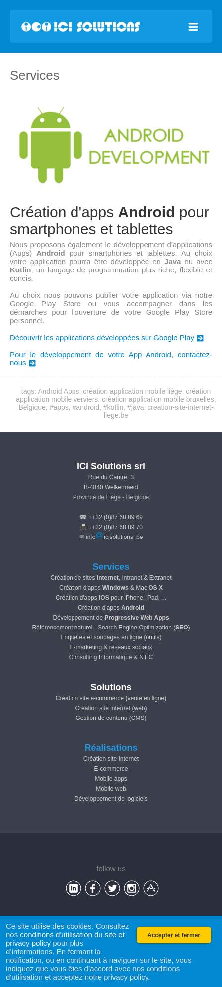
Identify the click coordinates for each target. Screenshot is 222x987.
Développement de (111, 617)
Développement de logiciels (111, 798)
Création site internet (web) (111, 708)
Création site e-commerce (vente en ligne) (111, 698)
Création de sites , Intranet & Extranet (110, 577)
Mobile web (111, 788)
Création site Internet (111, 758)
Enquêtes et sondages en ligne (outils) (110, 637)
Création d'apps (111, 607)
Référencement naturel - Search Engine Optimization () (111, 627)
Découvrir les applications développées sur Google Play (107, 337)
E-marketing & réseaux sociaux (111, 647)
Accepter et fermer (174, 935)
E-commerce (111, 768)
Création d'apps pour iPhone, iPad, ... (111, 597)
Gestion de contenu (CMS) (110, 718)
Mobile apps (111, 778)
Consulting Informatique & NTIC (111, 657)
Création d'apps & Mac (111, 587)
